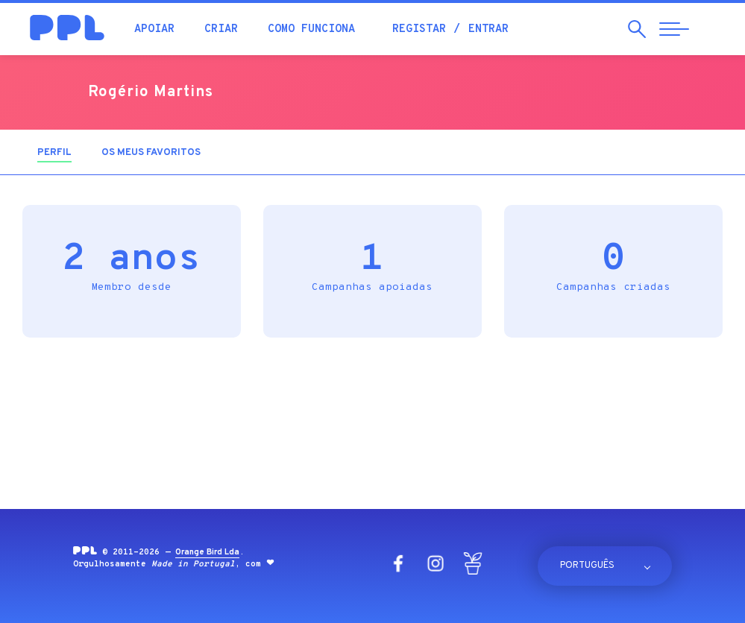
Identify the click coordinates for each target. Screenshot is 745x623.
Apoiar (154, 29)
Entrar (488, 29)
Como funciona (311, 29)
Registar (419, 29)
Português (587, 566)
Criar (221, 29)
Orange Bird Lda (207, 552)
